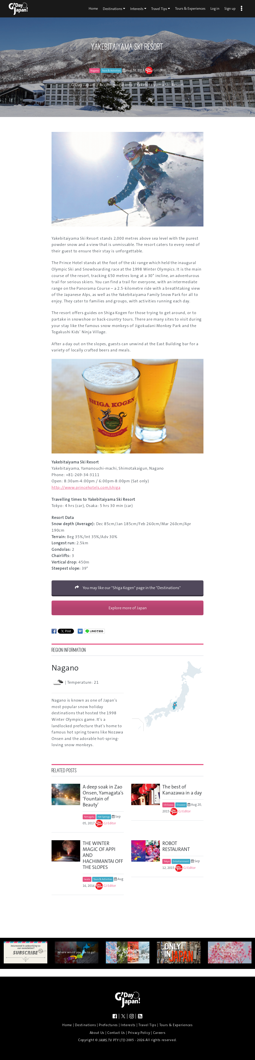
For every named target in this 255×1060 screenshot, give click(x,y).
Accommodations (116, 84)
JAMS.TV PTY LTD (112, 1040)
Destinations (114, 8)
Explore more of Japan (128, 608)
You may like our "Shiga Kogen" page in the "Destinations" (127, 587)
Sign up (230, 8)
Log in (214, 8)
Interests (138, 8)
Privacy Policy (139, 1033)
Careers (159, 1033)
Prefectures (108, 1025)
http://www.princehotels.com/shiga (86, 487)
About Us (97, 1033)
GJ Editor (159, 70)
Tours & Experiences (190, 8)
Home (93, 8)
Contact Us (116, 1033)
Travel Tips (160, 8)
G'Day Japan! (83, 84)
